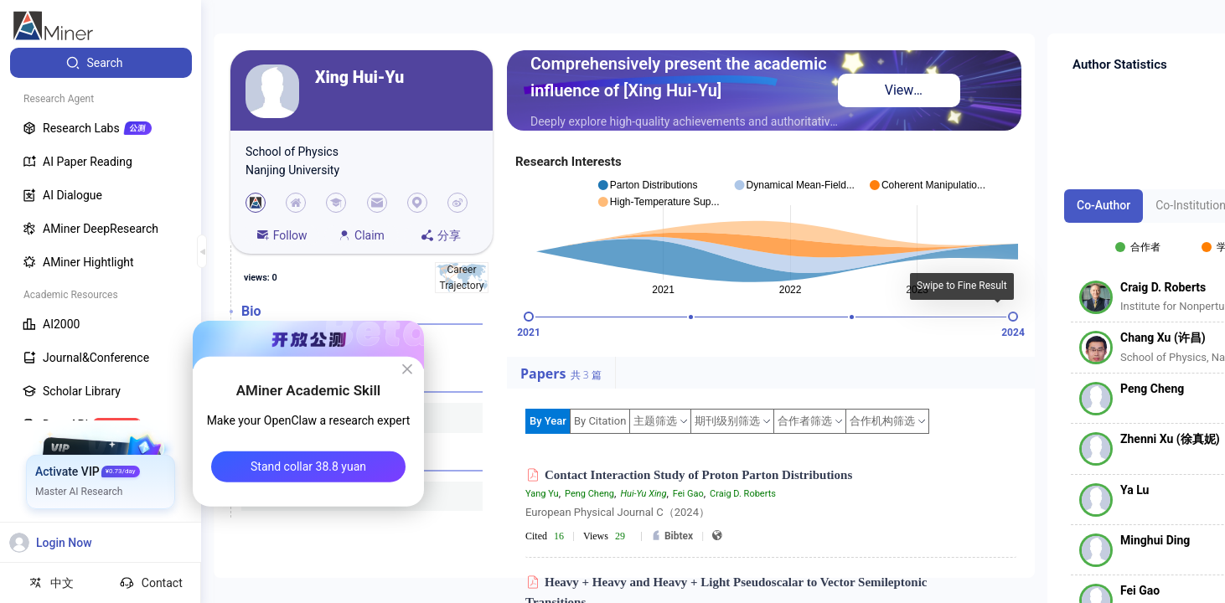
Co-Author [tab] (1103, 205)
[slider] (529, 316)
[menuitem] (101, 63)
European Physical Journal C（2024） (617, 512)
